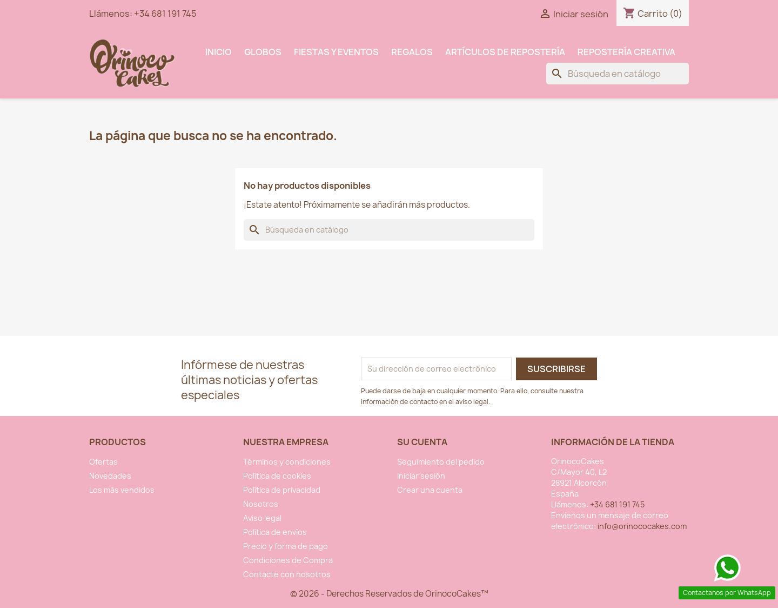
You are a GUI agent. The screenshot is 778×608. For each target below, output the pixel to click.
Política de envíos (275, 532)
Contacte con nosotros (287, 574)
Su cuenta (422, 442)
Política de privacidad (281, 490)
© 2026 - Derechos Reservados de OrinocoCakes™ (389, 593)
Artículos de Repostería (505, 52)
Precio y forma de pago (285, 546)
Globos (262, 52)
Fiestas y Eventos (336, 52)
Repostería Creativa (626, 52)
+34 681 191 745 (165, 13)
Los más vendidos (122, 490)
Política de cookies (277, 476)
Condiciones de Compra (288, 560)
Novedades (110, 476)
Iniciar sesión (421, 476)
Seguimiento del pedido (441, 462)
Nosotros (260, 504)
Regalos (412, 52)
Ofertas (103, 462)
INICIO (218, 52)
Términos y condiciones (287, 462)
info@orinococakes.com (642, 526)
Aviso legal (262, 518)
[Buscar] (617, 73)
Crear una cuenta (429, 490)
